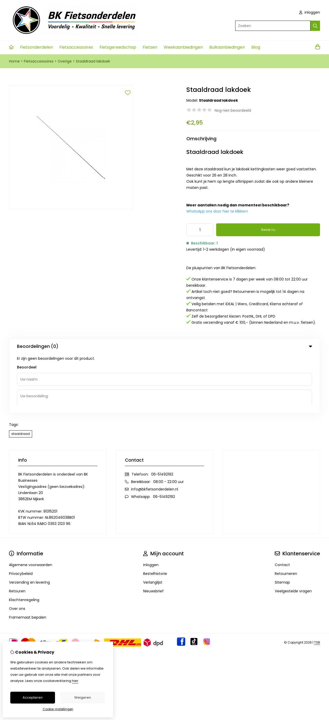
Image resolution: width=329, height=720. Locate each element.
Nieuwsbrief (153, 531)
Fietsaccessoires (76, 47)
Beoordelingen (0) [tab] (164, 346)
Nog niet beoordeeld (233, 110)
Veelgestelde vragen (293, 531)
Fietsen (150, 47)
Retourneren (286, 514)
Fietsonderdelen (36, 47)
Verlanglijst (152, 522)
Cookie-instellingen (58, 709)
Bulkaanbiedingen (227, 47)
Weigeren (82, 697)
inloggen (309, 12)
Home (14, 61)
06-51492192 (162, 414)
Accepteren (33, 697)
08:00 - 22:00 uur (168, 422)
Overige (65, 61)
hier (75, 680)
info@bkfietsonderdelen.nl (154, 429)
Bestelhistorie (155, 514)
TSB (317, 583)
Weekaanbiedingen (183, 47)
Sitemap (282, 522)
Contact (282, 505)
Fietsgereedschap (117, 47)
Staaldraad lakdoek (93, 61)
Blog (255, 47)
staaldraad (20, 374)
